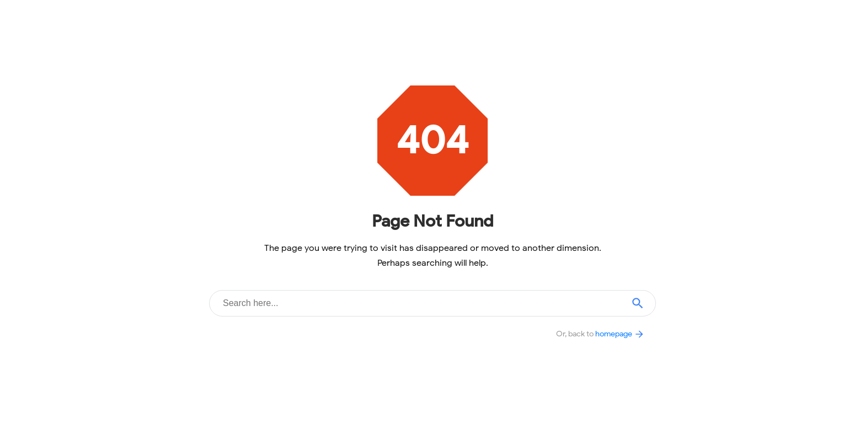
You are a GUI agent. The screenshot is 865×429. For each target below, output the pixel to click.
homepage (620, 334)
